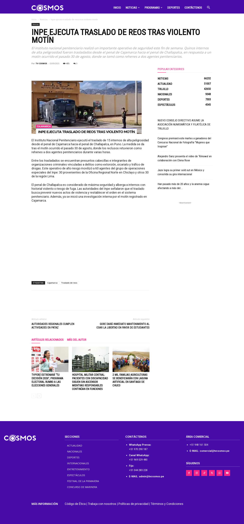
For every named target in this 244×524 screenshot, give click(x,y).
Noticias (133, 7)
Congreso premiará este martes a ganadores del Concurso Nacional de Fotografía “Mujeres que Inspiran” (184, 142)
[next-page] (39, 396)
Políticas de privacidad (133, 504)
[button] (208, 7)
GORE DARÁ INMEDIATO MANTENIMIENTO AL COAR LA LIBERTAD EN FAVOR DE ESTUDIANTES (122, 325)
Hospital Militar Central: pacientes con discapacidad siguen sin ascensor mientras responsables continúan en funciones (90, 382)
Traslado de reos (69, 282)
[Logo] (47, 7)
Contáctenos (193, 7)
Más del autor (76, 339)
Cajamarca (52, 282)
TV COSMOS (41, 63)
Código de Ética (75, 504)
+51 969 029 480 (138, 459)
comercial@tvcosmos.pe (214, 450)
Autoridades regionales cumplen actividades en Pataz (53, 325)
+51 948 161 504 (199, 444)
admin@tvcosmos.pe (151, 476)
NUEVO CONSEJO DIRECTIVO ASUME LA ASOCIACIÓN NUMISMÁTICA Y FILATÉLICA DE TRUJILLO (184, 124)
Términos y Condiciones (167, 504)
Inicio (117, 7)
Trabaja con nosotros (102, 504)
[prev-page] (34, 396)
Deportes (173, 7)
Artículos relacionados (48, 339)
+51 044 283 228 (138, 470)
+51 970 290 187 (138, 449)
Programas (153, 7)
